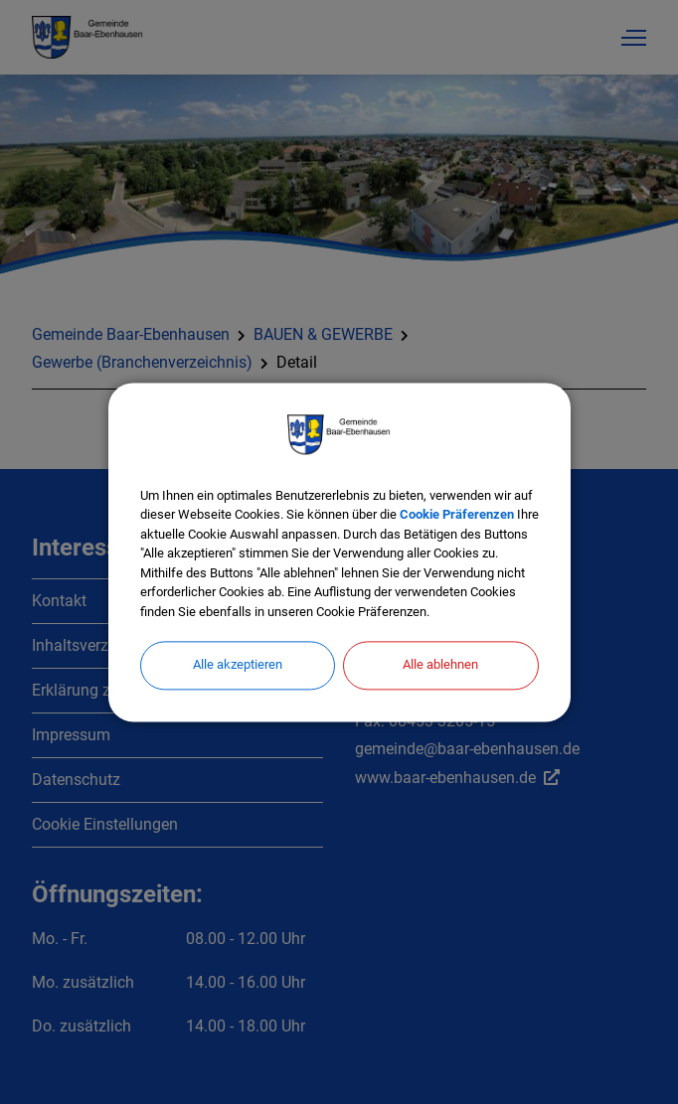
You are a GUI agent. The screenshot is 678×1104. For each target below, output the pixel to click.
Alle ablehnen (440, 664)
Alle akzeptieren (237, 664)
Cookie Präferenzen (457, 514)
